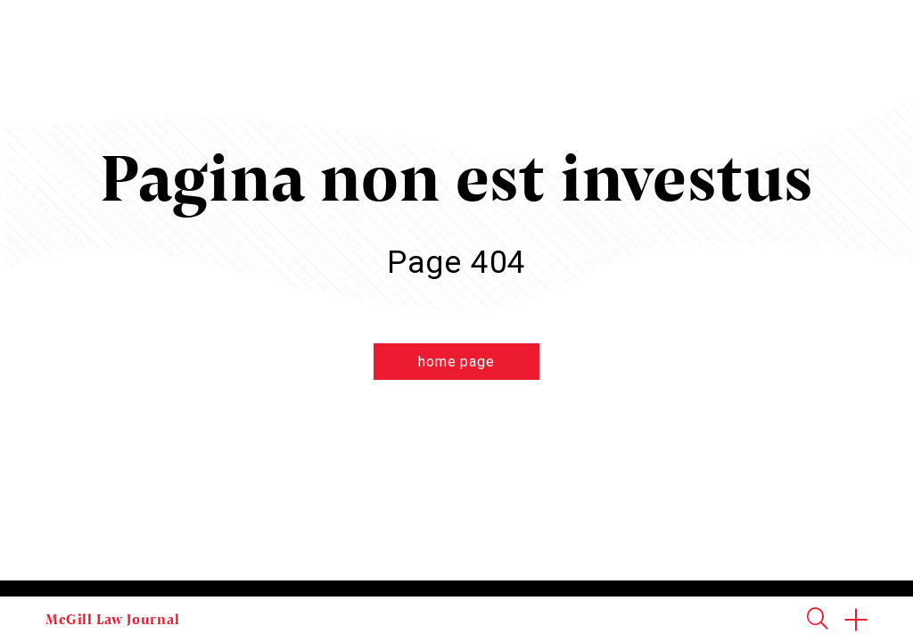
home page (456, 361)
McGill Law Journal (112, 619)
